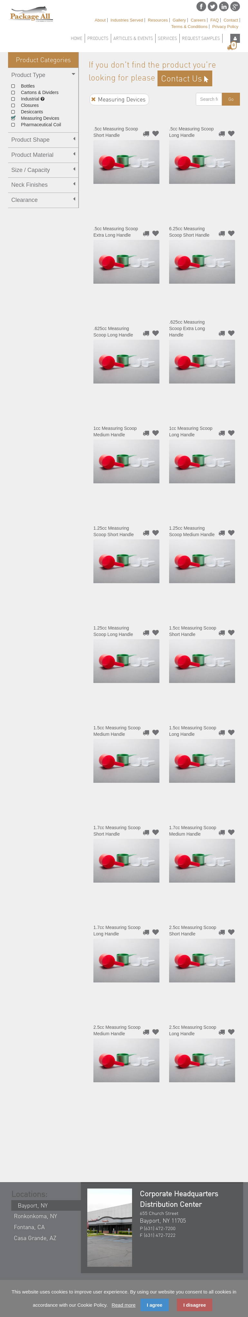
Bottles (23, 86)
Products (98, 38)
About (100, 20)
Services (167, 38)
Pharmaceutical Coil (36, 124)
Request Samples (201, 38)
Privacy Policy (225, 26)
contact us (185, 78)
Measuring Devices (35, 118)
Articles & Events (133, 38)
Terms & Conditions (189, 26)
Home (76, 38)
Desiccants (27, 111)
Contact (231, 20)
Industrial (27, 98)
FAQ (214, 20)
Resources (158, 20)
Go (231, 99)
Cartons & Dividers (35, 92)
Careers (198, 20)
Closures (25, 105)
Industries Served (126, 20)
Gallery (179, 20)
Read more (124, 1305)
